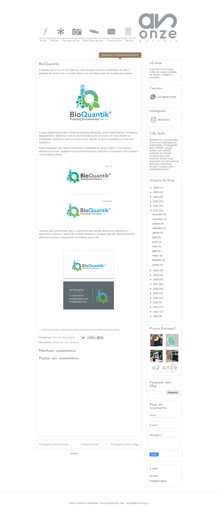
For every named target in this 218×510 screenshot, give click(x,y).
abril (154, 251)
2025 (156, 192)
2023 (156, 201)
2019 (156, 275)
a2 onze (154, 476)
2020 (156, 270)
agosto (156, 232)
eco (66, 342)
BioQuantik (59, 70)
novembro (158, 219)
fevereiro (157, 260)
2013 (156, 302)
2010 (156, 316)
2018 (156, 279)
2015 (156, 293)
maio (155, 246)
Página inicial (89, 444)
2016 (156, 288)
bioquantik (58, 342)
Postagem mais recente (53, 444)
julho (155, 237)
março (156, 255)
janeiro (156, 264)
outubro (156, 223)
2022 (156, 206)
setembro (157, 228)
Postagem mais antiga (125, 444)
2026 (156, 187)
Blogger (145, 503)
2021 (156, 210)
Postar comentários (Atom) (93, 453)
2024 (156, 196)
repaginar (75, 342)
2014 (156, 298)
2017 (156, 284)
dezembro (158, 214)
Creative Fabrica (158, 481)
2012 (156, 307)
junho (155, 242)
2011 (156, 311)
